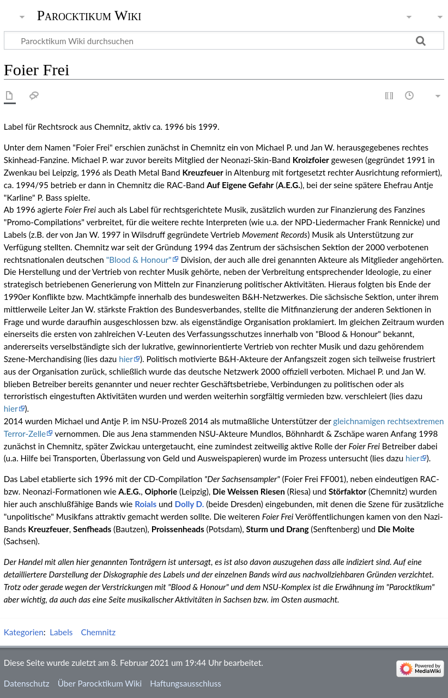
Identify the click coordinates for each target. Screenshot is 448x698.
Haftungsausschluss (185, 683)
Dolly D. (189, 504)
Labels (61, 632)
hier (126, 359)
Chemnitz (98, 632)
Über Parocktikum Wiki (100, 683)
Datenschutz (27, 683)
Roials (145, 504)
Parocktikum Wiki (89, 15)
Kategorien (24, 632)
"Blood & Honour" (139, 259)
